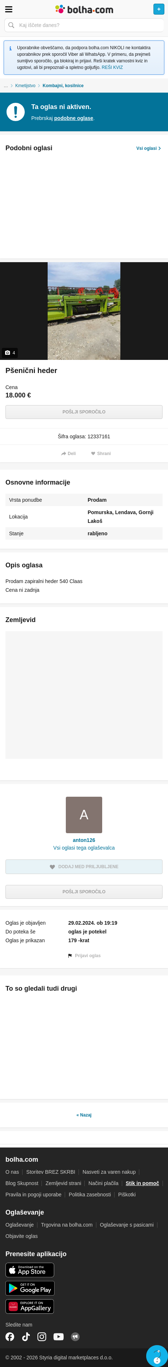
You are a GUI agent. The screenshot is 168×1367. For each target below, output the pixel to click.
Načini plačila (103, 1183)
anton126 (84, 840)
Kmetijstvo (25, 85)
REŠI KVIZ (112, 67)
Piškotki (127, 1194)
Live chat (157, 1356)
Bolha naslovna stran (84, 9)
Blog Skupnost (21, 1183)
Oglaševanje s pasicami (127, 1225)
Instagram (41, 1336)
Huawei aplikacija (30, 1306)
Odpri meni (8, 9)
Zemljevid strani (63, 1183)
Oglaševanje (19, 1225)
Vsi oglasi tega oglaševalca (84, 848)
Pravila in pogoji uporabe (33, 1194)
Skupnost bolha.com (75, 1336)
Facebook (9, 1336)
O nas (12, 1172)
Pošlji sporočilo (84, 412)
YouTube (58, 1336)
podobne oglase (73, 118)
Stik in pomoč (142, 1183)
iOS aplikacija (30, 1270)
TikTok (25, 1336)
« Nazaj (83, 1115)
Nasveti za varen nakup (109, 1172)
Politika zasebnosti (90, 1194)
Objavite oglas (21, 1236)
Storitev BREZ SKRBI (50, 1172)
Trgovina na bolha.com (67, 1225)
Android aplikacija (30, 1288)
